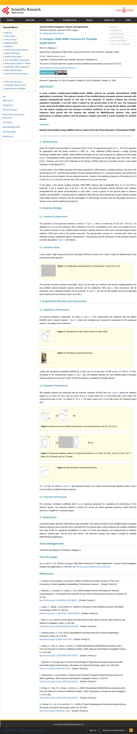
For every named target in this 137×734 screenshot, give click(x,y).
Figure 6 (78, 399)
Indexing (7, 33)
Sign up (92, 730)
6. (40, 646)
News (89, 20)
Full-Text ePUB (116, 37)
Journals (30, 20)
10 (103, 173)
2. (40, 591)
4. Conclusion (48, 517)
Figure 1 (90, 224)
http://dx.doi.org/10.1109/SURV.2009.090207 (59, 600)
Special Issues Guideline (14, 88)
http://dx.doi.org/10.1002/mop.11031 (55, 711)
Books (49, 20)
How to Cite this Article (119, 44)
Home (10, 20)
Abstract (113, 27)
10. (41, 704)
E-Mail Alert (9, 730)
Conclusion (7, 122)
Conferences (70, 20)
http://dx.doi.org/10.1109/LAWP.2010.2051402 (59, 626)
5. (40, 633)
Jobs (128, 20)
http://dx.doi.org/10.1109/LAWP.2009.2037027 (59, 655)
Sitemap (72, 724)
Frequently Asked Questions (16, 74)
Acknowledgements (52, 543)
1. (40, 581)
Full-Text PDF (115, 30)
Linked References (118, 41)
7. (40, 662)
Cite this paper (49, 557)
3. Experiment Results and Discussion (63, 301)
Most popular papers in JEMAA (17, 63)
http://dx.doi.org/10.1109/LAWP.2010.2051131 (59, 681)
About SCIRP (63, 724)
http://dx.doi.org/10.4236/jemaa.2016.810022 (91, 567)
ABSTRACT (47, 86)
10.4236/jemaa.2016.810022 (52, 33)
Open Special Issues (12, 82)
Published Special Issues (14, 85)
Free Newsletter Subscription (16, 60)
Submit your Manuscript (113, 730)
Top (4, 96)
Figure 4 (73, 320)
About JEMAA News (12, 70)
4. (40, 620)
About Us (109, 20)
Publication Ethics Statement (16, 67)
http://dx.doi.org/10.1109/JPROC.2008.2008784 (60, 613)
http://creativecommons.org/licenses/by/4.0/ (58, 68)
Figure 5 (115, 393)
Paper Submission (11, 53)
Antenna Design (9, 110)
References (46, 573)
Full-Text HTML (116, 34)
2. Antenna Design (51, 208)
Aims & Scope (10, 39)
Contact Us (79, 724)
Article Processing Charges (15, 50)
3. (40, 607)
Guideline (8, 46)
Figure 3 (87, 317)
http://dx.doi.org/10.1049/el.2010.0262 (56, 639)
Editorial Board (10, 43)
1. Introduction (49, 141)
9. (40, 688)
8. (40, 675)
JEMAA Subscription (12, 57)
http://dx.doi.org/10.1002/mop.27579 (55, 668)
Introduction (7, 105)
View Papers (9, 36)
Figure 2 (92, 291)
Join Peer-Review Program (31, 730)
